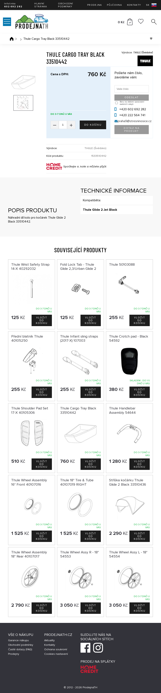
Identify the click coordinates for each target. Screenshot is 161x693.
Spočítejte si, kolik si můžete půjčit (84, 166)
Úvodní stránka (11, 39)
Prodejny (13, 654)
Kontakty (134, 5)
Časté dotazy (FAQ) (20, 649)
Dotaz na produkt (131, 130)
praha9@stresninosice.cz (135, 121)
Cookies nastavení (56, 654)
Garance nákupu (18, 640)
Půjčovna (114, 5)
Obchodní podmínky (65, 5)
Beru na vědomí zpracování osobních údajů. (132, 103)
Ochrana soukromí (55, 649)
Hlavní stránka (40, 5)
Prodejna (94, 5)
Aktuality (49, 640)
